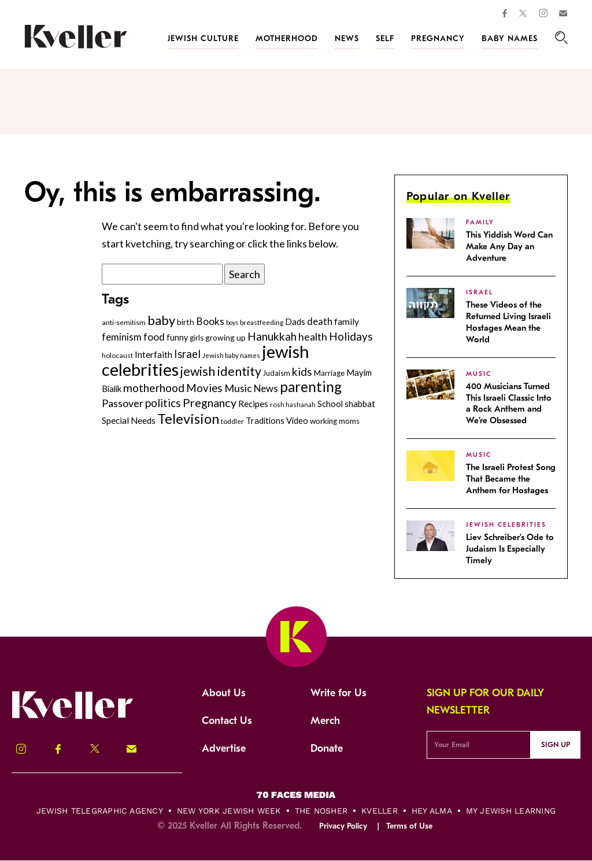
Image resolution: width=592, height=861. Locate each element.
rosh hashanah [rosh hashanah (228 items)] (293, 404)
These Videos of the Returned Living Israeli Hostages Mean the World (508, 322)
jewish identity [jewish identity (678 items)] (220, 371)
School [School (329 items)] (330, 403)
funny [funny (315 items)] (177, 337)
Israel (479, 292)
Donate (326, 748)
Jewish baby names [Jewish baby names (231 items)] (231, 355)
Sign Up (555, 744)
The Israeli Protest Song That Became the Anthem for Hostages (511, 479)
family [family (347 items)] (346, 321)
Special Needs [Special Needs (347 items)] (129, 420)
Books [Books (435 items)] (210, 321)
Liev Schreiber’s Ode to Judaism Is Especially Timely (510, 549)
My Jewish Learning (511, 810)
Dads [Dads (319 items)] (295, 322)
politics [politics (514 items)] (163, 402)
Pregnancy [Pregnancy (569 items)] (209, 402)
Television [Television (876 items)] (188, 419)
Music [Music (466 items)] (238, 388)
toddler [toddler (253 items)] (232, 421)
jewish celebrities (506, 525)
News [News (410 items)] (266, 388)
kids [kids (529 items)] (302, 371)
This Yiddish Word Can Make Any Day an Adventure (509, 246)
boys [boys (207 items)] (232, 322)
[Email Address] (478, 745)
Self (385, 38)
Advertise (224, 748)
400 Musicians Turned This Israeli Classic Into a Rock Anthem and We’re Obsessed (509, 403)
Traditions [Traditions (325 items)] (265, 421)
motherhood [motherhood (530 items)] (153, 387)
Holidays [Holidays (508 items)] (351, 336)
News (347, 38)
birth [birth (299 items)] (185, 322)
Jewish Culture (203, 38)
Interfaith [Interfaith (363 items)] (153, 354)
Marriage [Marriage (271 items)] (329, 373)
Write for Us (338, 693)
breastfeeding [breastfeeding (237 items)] (261, 322)
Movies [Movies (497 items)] (204, 388)
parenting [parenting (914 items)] (311, 386)
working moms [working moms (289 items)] (335, 421)
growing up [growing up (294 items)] (225, 337)
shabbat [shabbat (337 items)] (360, 403)
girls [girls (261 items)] (197, 337)
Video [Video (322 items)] (297, 421)
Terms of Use (409, 826)
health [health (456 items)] (312, 336)
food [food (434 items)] (154, 337)
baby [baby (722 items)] (161, 320)
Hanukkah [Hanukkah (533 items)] (272, 336)
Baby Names (510, 38)
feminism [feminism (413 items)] (122, 337)
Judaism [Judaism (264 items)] (276, 373)
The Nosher (321, 810)
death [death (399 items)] (319, 321)
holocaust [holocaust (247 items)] (117, 355)
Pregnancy (438, 38)
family (480, 222)
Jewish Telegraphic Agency (99, 810)
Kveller (379, 810)
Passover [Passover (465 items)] (122, 403)
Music (478, 374)
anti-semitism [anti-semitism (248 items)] (124, 322)
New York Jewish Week (229, 810)
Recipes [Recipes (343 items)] (253, 403)
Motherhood (287, 38)
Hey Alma (432, 810)
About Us (224, 693)
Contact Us (227, 721)
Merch (325, 721)
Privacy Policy (343, 826)
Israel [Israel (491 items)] (187, 354)
